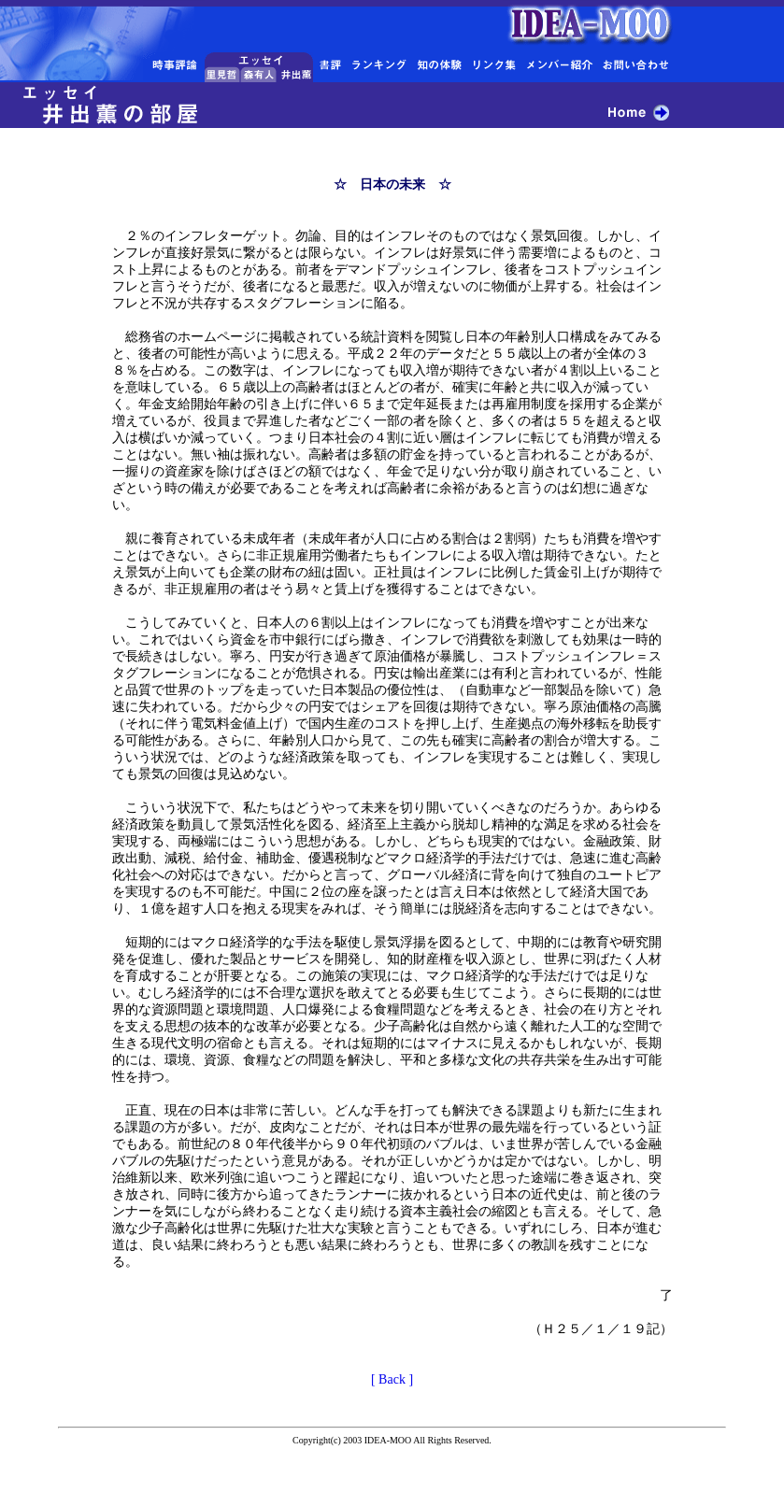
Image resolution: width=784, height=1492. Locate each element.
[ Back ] (392, 1379)
